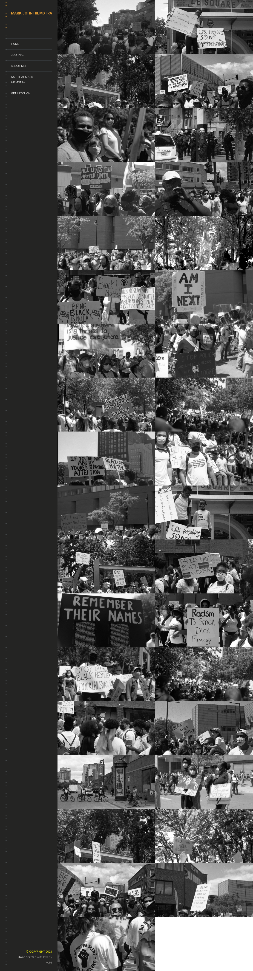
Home (15, 43)
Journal (17, 54)
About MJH (19, 66)
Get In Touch (20, 93)
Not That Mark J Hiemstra (23, 79)
